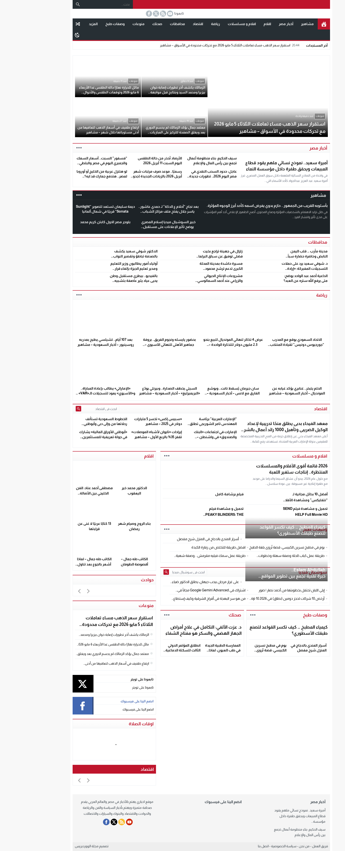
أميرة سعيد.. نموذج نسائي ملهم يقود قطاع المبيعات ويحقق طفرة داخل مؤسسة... (271, 815)
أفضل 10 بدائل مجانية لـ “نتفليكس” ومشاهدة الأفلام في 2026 (276, 500)
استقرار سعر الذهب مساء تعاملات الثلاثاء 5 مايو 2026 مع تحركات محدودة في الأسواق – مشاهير (201, 45)
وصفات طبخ (86, 24)
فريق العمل (291, 846)
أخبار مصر (257, 24)
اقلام (238, 24)
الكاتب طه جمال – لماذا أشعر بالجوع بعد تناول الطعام (65, 564)
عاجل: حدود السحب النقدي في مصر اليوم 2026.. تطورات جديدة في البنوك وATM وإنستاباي (184, 176)
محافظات (148, 24)
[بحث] (49, 4)
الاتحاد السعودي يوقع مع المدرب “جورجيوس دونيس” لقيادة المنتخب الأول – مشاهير (268, 344)
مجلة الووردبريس (58, 846)
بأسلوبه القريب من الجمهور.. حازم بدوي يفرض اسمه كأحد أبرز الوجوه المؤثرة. (238, 206)
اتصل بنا (234, 846)
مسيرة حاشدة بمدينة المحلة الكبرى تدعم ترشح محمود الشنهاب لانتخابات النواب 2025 (190, 268)
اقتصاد (169, 24)
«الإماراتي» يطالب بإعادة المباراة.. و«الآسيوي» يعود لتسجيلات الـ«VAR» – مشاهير (76, 393)
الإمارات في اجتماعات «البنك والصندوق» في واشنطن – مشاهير (186, 437)
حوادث (118, 579)
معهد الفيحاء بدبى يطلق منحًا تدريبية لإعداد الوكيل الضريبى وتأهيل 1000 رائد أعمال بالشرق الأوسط (255, 429)
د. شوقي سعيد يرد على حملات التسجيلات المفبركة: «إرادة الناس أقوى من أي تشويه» (276, 268)
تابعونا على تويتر (114, 687)
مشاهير (278, 24)
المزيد (64, 24)
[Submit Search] (49, 408)
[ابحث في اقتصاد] (71, 408)
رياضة (186, 24)
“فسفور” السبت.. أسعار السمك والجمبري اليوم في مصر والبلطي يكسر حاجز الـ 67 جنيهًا (73, 163)
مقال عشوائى (49, 23)
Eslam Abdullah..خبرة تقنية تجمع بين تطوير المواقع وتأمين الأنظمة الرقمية (264, 576)
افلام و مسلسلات (213, 24)
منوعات (110, 24)
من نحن (275, 846)
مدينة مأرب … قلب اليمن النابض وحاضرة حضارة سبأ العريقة (279, 256)
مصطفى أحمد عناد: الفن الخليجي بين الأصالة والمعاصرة (65, 493)
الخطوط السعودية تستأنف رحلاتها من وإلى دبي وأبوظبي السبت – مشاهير (76, 424)
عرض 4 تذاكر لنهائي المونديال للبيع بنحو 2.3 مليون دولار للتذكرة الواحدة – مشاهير (204, 344)
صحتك (128, 24)
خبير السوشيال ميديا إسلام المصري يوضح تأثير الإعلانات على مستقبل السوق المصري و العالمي (139, 227)
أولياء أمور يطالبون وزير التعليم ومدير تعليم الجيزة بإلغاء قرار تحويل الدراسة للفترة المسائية (105, 268)
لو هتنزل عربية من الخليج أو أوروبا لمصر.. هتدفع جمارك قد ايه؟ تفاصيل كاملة (73, 176)
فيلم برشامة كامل (200, 494)
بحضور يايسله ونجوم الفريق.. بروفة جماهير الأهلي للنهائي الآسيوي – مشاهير (140, 344)
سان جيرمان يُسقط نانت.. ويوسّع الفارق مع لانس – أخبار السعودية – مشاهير (204, 393)
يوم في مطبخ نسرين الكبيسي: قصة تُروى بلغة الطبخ (242, 650)
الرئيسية (295, 24)
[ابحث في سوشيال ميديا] (159, 572)
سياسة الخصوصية (255, 846)
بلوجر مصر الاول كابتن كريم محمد (76, 222)
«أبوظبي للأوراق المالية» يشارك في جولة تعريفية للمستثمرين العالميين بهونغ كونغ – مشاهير (74, 437)
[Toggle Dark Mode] (48, 34)
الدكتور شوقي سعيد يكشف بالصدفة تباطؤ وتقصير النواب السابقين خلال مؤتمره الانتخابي (105, 256)
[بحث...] (79, 4)
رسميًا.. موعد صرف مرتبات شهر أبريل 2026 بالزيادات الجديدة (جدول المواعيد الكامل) (127, 176)
